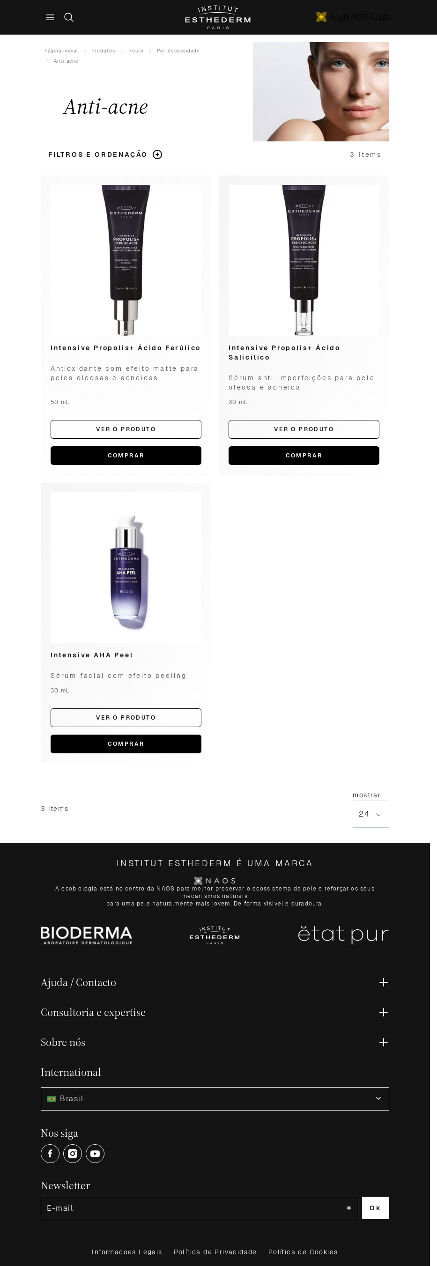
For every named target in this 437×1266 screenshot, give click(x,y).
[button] (105, 154)
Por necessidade (178, 51)
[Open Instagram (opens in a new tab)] (72, 1153)
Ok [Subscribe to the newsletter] (376, 1208)
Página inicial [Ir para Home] (61, 51)
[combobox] (215, 1099)
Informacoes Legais (127, 1252)
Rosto (136, 51)
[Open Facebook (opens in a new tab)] (50, 1153)
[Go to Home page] (218, 17)
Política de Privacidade (215, 1252)
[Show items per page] (371, 814)
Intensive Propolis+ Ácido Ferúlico (126, 348)
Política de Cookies (303, 1252)
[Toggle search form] (68, 17)
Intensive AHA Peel (92, 655)
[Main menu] (50, 17)
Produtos (103, 51)
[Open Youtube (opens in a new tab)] (95, 1153)
